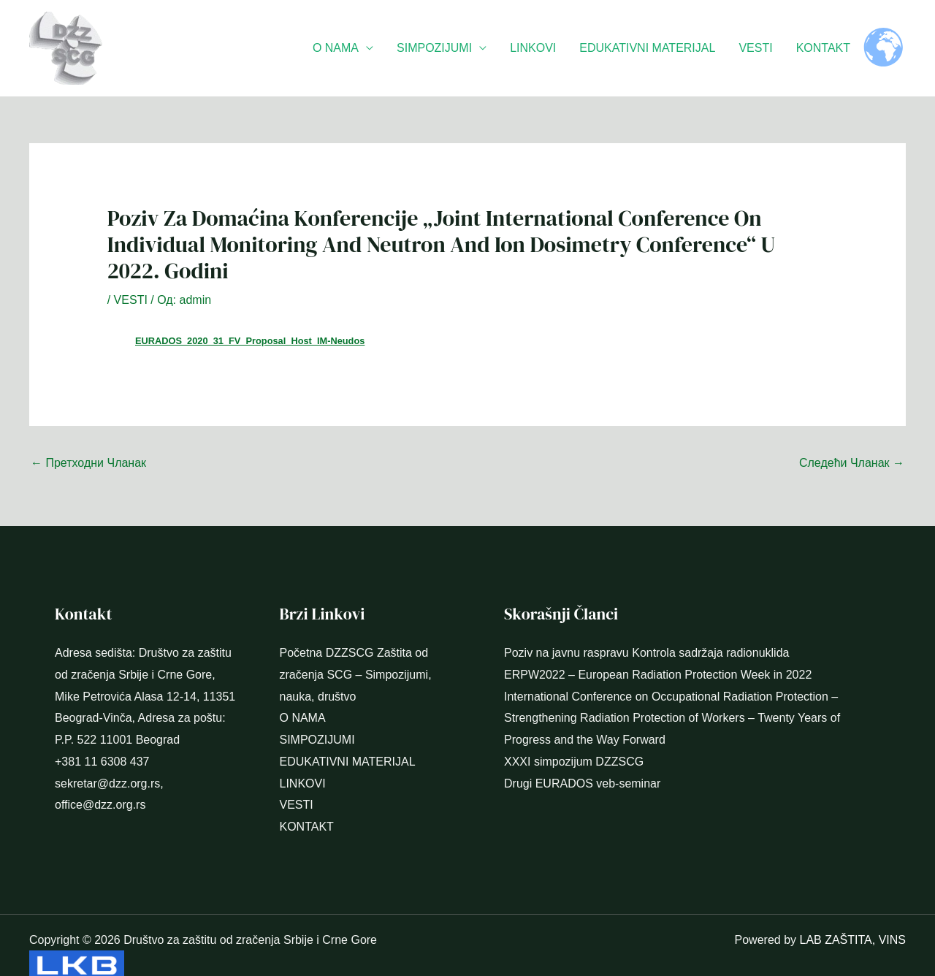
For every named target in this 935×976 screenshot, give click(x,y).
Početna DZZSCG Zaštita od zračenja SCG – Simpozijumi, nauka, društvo (356, 648)
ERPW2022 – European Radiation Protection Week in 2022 (658, 648)
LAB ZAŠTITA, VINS (852, 913)
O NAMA (336, 48)
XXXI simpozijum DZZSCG (574, 735)
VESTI (755, 48)
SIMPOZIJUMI (434, 48)
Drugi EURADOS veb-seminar (582, 757)
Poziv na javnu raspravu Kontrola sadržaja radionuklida (646, 626)
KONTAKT (823, 48)
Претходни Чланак (88, 436)
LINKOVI (533, 48)
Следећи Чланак (851, 436)
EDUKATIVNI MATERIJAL (647, 48)
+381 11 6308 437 (102, 735)
